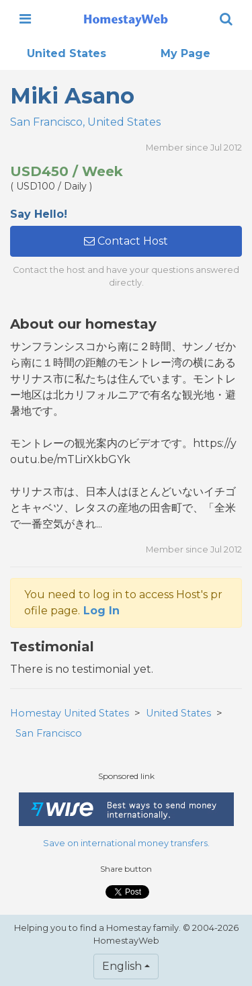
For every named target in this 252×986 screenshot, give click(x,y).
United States (66, 53)
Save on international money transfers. (126, 843)
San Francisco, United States (85, 122)
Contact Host (126, 241)
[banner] (125, 18)
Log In (101, 610)
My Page (185, 53)
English (122, 966)
